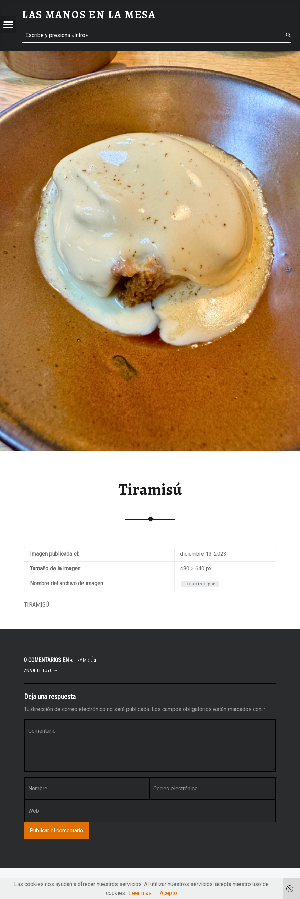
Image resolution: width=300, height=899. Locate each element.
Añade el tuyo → (41, 670)
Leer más (140, 893)
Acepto (168, 893)
